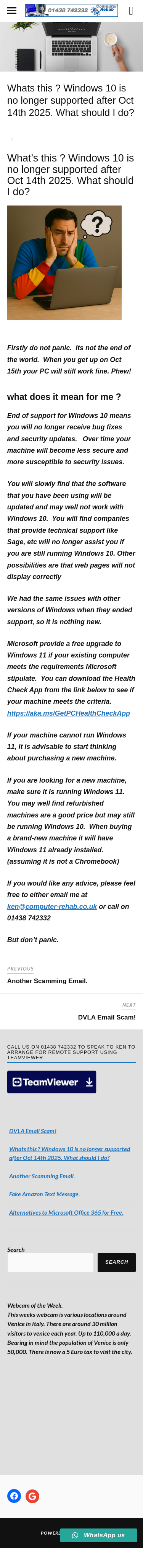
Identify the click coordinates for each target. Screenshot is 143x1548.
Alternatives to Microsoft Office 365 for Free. (66, 1212)
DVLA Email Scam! (107, 1017)
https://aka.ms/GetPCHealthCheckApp (68, 713)
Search (16, 1249)
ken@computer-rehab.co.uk (52, 906)
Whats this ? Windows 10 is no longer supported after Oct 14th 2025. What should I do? (70, 100)
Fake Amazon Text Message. (44, 1193)
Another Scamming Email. (47, 981)
